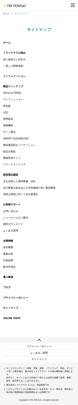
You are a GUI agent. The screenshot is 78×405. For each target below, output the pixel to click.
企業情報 (8, 240)
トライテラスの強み (14, 52)
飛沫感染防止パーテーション (19, 145)
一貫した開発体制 (13, 65)
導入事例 (8, 277)
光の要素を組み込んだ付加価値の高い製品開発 (29, 187)
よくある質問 (10, 230)
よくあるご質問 (39, 352)
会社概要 (8, 247)
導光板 (7, 106)
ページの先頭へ (39, 340)
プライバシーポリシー (15, 297)
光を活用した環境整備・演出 (19, 181)
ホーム (6, 13)
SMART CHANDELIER (15, 138)
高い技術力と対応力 (14, 59)
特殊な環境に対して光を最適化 (20, 194)
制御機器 (8, 125)
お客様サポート (12, 204)
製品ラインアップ (13, 86)
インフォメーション (14, 76)
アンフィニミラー (13, 99)
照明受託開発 (10, 174)
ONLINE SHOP (11, 318)
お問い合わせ (10, 211)
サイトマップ (10, 308)
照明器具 (8, 118)
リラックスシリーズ (14, 164)
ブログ (7, 287)
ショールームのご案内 (15, 217)
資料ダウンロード (13, 224)
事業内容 (8, 253)
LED (5, 112)
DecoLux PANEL (12, 92)
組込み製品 (9, 151)
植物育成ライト (12, 157)
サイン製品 (9, 131)
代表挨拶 (8, 260)
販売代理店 (9, 266)
